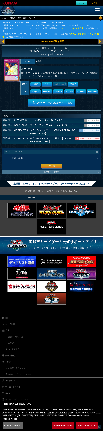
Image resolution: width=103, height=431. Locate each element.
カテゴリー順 (14, 343)
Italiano (69, 91)
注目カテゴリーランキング (19, 374)
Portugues (92, 91)
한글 (47, 84)
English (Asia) (60, 84)
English (35, 91)
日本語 (35, 84)
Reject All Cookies (87, 425)
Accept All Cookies (63, 425)
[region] (51, 415)
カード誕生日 (14, 349)
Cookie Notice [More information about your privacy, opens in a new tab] (10, 419)
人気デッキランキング (17, 368)
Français (58, 91)
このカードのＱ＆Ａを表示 (72, 28)
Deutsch (46, 91)
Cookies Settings (13, 425)
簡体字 (73, 84)
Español (80, 91)
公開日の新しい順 (15, 337)
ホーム (3, 18)
